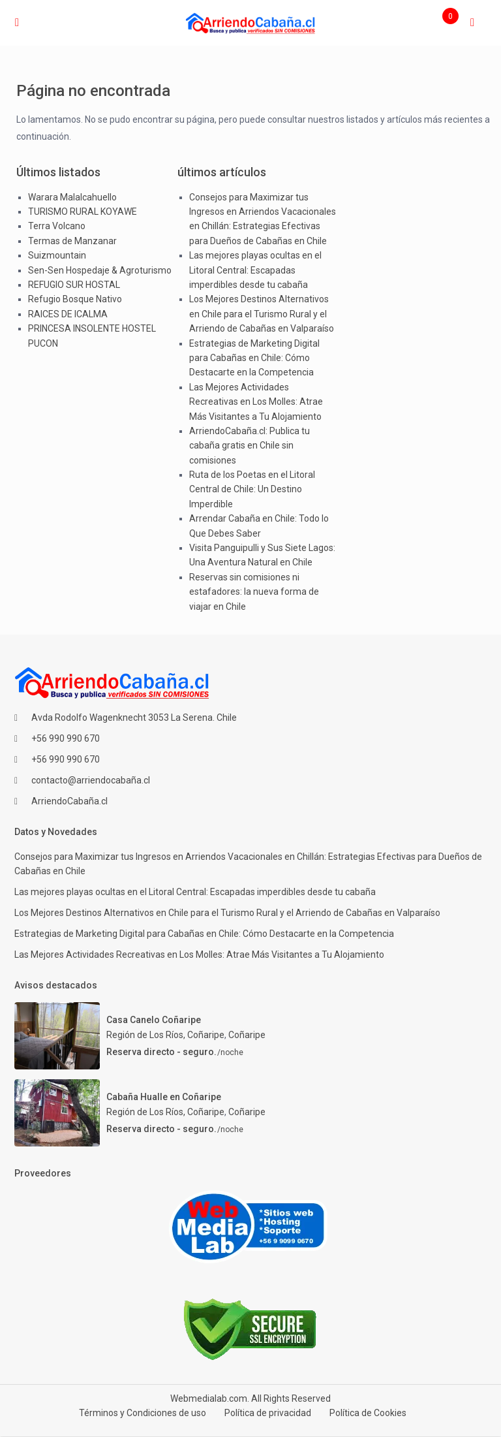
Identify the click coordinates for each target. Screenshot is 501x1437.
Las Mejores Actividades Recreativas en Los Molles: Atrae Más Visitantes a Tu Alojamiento (256, 402)
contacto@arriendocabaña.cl (90, 780)
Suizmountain (57, 255)
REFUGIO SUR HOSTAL (74, 284)
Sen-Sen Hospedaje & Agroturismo (100, 270)
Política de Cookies (367, 1413)
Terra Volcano (56, 226)
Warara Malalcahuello (72, 197)
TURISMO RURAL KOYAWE (82, 211)
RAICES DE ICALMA (68, 314)
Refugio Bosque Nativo (75, 299)
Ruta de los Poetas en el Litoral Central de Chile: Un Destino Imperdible (252, 489)
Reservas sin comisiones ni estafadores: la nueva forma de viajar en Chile (254, 592)
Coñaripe (247, 1035)
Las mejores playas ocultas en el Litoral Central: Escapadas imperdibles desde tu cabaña (255, 270)
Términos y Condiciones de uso (142, 1413)
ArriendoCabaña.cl (69, 801)
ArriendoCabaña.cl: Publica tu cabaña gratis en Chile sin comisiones (249, 446)
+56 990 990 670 (65, 738)
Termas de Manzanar (72, 241)
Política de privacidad (267, 1413)
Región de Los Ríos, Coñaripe (165, 1035)
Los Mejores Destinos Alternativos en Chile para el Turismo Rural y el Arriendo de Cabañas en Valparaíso (261, 314)
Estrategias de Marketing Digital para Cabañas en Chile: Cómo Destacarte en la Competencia (254, 358)
